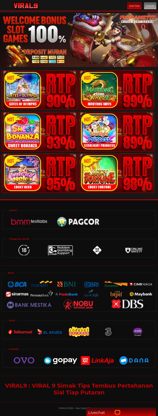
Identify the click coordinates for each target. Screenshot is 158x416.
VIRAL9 (63, 408)
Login (150, 5)
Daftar (134, 5)
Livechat (104, 413)
